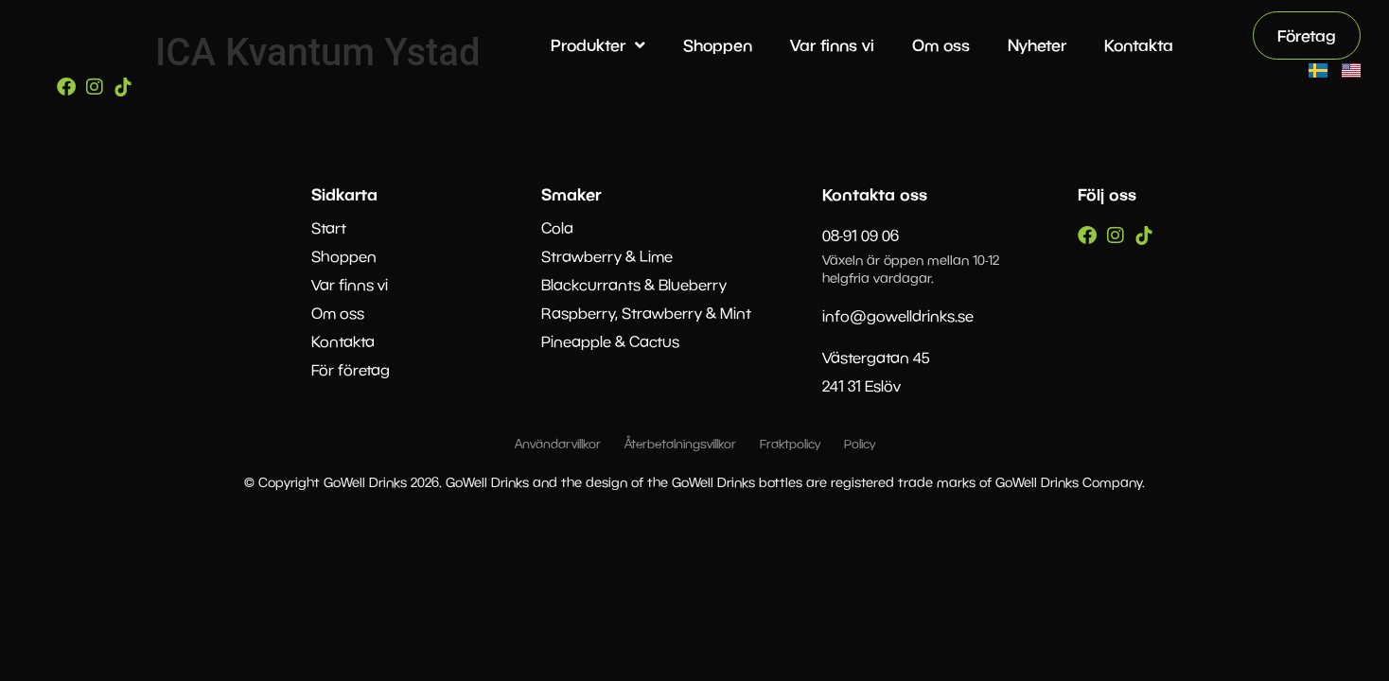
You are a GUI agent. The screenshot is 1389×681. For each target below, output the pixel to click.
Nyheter (1037, 45)
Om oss (941, 45)
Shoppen (717, 45)
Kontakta (1138, 45)
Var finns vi (832, 45)
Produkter (598, 44)
